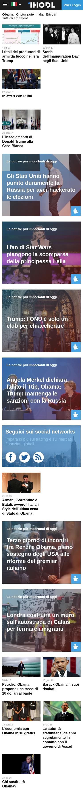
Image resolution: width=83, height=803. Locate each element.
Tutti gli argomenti (15, 18)
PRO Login (72, 5)
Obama (8, 14)
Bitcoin (51, 14)
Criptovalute (25, 14)
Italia (40, 14)
